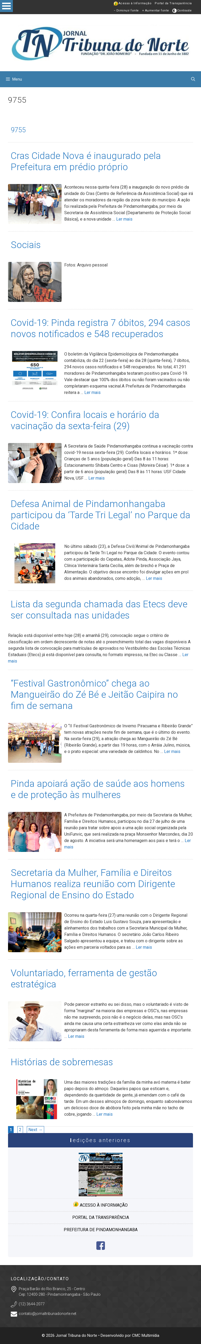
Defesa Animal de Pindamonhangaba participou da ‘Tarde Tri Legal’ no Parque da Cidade (100, 515)
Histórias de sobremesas (62, 1062)
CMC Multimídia (145, 1335)
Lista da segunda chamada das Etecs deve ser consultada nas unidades (99, 610)
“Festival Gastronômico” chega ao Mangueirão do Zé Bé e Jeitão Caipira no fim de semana (94, 694)
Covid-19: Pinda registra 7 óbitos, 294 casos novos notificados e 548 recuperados (100, 328)
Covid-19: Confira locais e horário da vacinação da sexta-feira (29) (85, 420)
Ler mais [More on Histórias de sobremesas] (104, 1114)
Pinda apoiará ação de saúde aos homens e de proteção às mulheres (98, 789)
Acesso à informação (100, 1204)
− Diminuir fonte (126, 10)
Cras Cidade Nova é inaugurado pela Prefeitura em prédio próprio (86, 161)
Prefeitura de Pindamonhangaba (101, 1229)
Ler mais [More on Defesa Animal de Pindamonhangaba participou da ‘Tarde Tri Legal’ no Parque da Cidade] (154, 578)
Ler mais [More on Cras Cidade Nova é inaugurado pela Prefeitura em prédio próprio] (124, 219)
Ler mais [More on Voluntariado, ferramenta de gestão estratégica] (76, 1036)
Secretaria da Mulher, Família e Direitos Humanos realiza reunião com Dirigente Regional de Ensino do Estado (93, 884)
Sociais (26, 245)
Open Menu (6, 6)
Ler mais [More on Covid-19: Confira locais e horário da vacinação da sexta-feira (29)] (96, 478)
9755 (18, 130)
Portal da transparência (100, 1217)
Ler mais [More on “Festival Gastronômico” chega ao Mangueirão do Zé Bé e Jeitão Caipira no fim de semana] (172, 751)
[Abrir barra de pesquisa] (193, 79)
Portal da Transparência (173, 3)
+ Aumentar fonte (155, 10)
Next (35, 1129)
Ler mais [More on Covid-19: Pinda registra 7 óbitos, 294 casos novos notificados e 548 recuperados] (92, 392)
